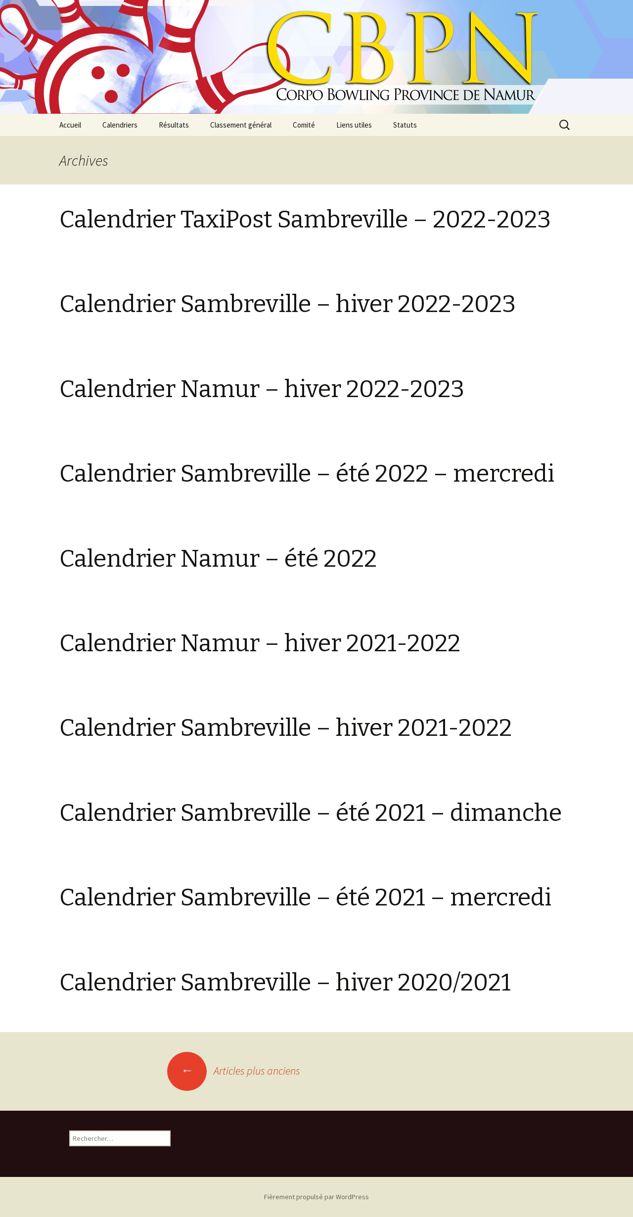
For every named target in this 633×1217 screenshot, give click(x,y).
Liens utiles (354, 125)
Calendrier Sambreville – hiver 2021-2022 (285, 728)
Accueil (70, 125)
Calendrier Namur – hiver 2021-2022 (259, 643)
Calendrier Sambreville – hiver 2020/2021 (285, 982)
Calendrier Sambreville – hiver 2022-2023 (287, 304)
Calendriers (119, 125)
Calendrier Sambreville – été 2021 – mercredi (305, 897)
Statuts (405, 125)
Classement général (240, 125)
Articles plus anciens (233, 1071)
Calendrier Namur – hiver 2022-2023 (261, 389)
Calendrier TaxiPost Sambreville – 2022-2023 (305, 219)
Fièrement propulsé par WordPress (316, 1196)
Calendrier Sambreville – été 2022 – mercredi (306, 473)
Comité (304, 125)
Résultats (174, 125)
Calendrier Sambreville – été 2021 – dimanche (310, 813)
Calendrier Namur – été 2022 (218, 558)
